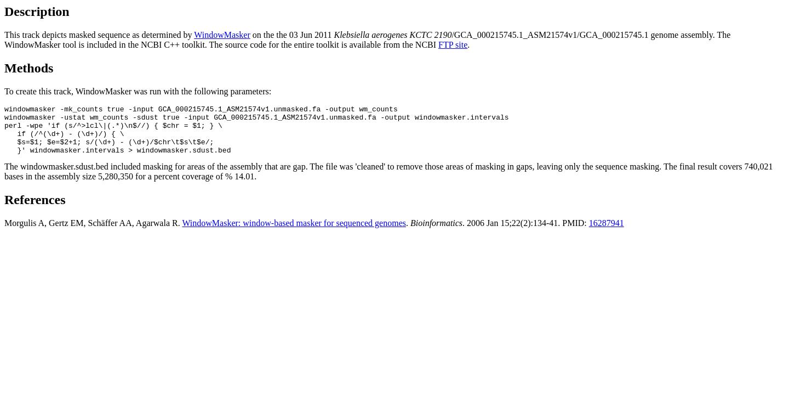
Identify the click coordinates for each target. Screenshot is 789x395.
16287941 (606, 233)
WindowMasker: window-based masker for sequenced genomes (294, 233)
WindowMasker (222, 35)
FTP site (452, 44)
